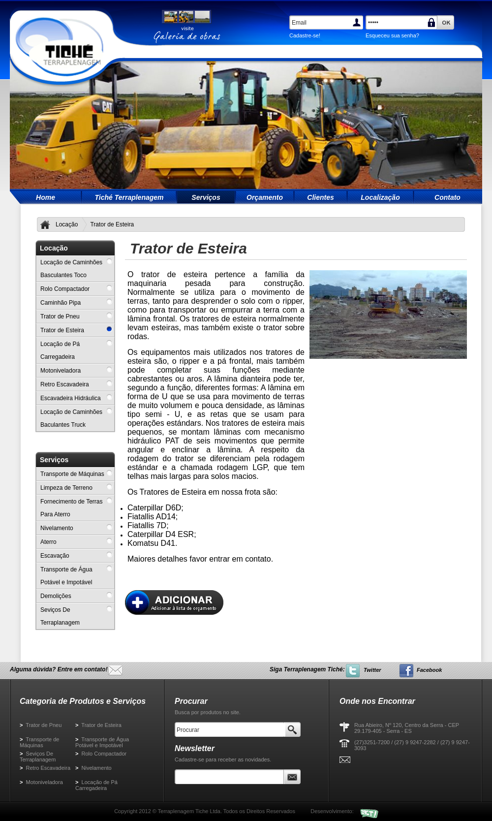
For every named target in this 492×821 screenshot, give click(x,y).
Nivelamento (93, 768)
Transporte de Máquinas (39, 742)
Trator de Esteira (98, 725)
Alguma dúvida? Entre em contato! (59, 669)
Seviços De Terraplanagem (38, 756)
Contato (447, 197)
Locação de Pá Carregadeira (96, 785)
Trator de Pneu (41, 725)
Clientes (320, 197)
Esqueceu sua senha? (392, 35)
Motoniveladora (41, 782)
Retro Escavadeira (45, 768)
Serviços (205, 197)
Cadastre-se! (304, 35)
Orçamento (264, 197)
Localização (380, 197)
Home (45, 197)
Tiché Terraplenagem (128, 197)
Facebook (429, 670)
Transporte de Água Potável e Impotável (102, 742)
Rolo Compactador (100, 754)
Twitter (372, 670)
